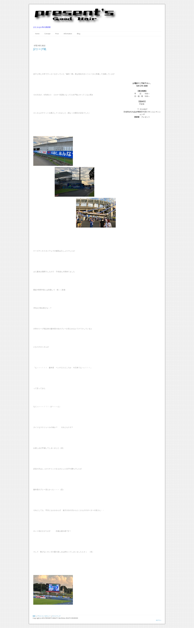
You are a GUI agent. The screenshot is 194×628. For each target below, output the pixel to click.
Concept (47, 34)
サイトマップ (56, 616)
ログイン (158, 620)
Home (37, 34)
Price (57, 34)
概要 (34, 616)
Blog (78, 34)
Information (68, 34)
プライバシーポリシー (44, 616)
